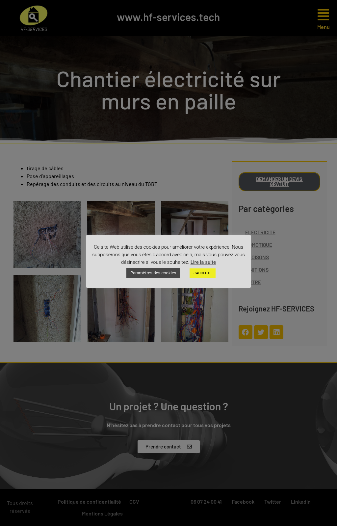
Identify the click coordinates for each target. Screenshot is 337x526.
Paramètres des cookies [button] (153, 272)
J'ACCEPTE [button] (203, 273)
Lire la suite (203, 262)
